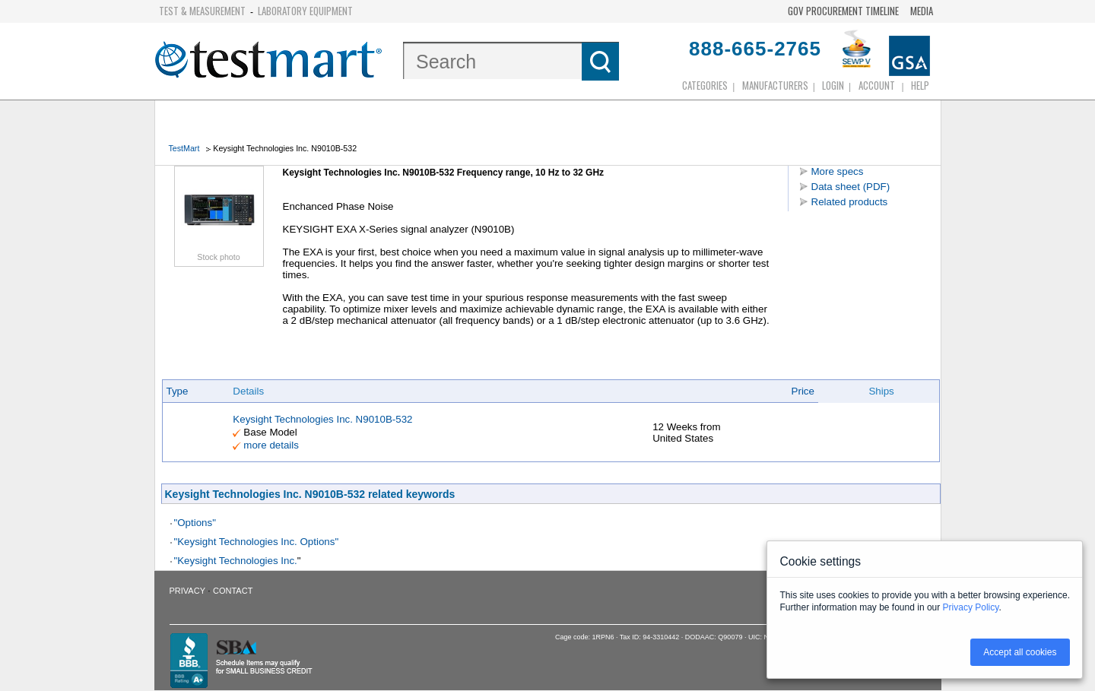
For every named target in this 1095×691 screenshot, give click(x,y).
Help (920, 85)
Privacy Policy (971, 607)
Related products (849, 202)
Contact (232, 590)
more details (271, 445)
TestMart (184, 148)
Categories (705, 85)
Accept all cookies (1019, 652)
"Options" (195, 522)
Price (803, 391)
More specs (837, 171)
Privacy (187, 590)
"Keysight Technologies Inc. (235, 560)
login (833, 85)
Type (178, 391)
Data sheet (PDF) (850, 186)
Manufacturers (775, 85)
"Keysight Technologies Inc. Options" (256, 541)
